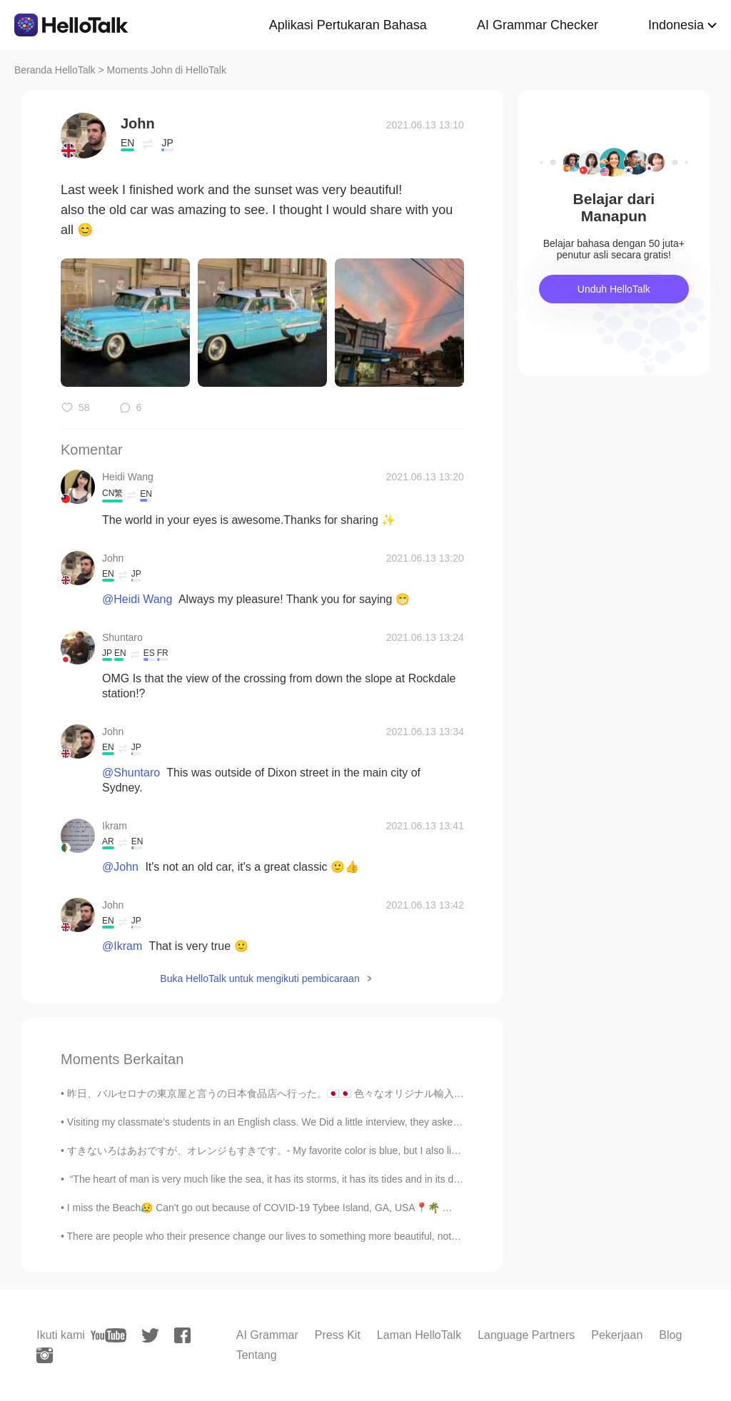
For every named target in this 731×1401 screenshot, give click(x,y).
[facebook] (182, 1335)
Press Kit (338, 1335)
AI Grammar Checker (537, 25)
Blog (670, 1335)
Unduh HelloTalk (614, 289)
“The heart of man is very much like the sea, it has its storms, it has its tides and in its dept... (271, 1179)
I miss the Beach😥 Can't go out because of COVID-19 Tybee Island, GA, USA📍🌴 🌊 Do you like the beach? (313, 1207)
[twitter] (150, 1335)
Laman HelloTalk (419, 1335)
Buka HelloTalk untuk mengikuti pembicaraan (259, 978)
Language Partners (526, 1335)
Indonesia (676, 25)
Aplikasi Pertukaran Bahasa (348, 25)
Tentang (256, 1355)
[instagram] (44, 1355)
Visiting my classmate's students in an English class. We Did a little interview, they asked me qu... (282, 1122)
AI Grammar (267, 1335)
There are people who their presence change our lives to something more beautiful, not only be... (281, 1236)
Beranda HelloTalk (55, 70)
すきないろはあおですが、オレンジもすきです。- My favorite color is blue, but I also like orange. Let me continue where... (339, 1150)
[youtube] (108, 1335)
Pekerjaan (616, 1335)
